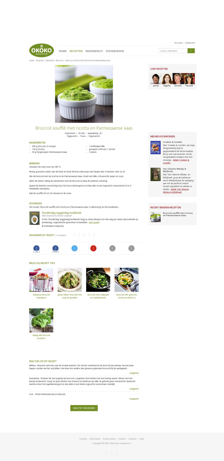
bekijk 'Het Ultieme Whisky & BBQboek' (176, 191)
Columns (132, 438)
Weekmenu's (94, 51)
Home (63, 51)
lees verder (94, 222)
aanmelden (190, 43)
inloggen (178, 43)
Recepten (76, 51)
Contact (83, 438)
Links (141, 438)
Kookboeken (115, 51)
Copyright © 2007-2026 (103, 443)
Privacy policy (109, 438)
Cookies (122, 438)
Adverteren (95, 438)
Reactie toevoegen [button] (84, 408)
